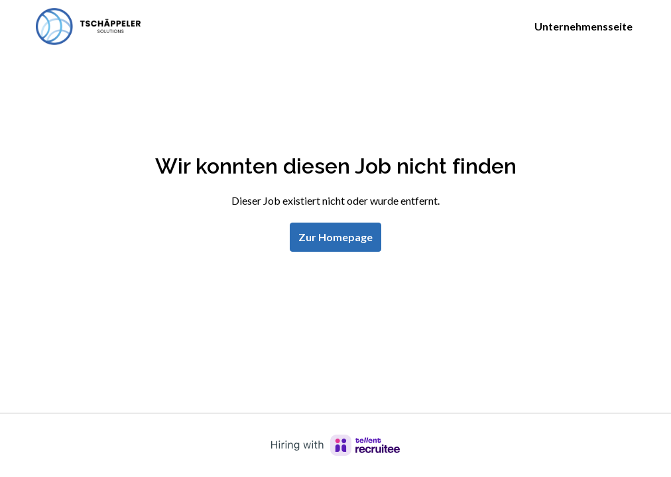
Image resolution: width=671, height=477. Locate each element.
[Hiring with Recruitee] (335, 445)
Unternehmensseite (583, 26)
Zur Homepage (335, 237)
